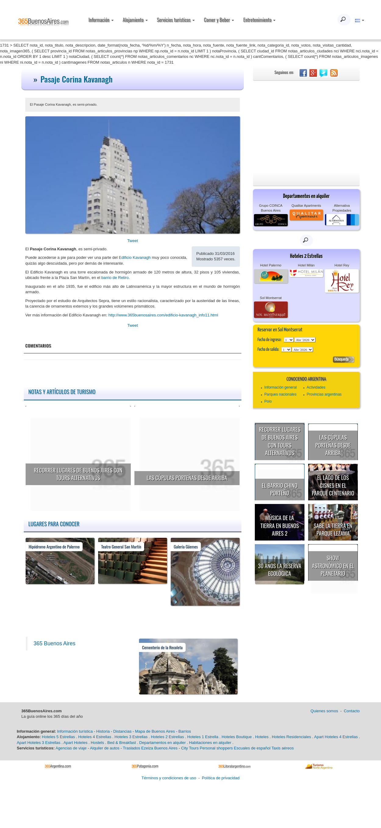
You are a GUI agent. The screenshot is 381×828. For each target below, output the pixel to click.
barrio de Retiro (115, 277)
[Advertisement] (306, 126)
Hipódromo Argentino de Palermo (54, 546)
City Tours (190, 748)
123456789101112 (304, 339)
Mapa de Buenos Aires (155, 731)
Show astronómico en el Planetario (333, 565)
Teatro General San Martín (121, 546)
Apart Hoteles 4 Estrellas (336, 737)
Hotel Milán (306, 265)
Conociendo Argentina (306, 379)
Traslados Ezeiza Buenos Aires (150, 748)
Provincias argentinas (324, 394)
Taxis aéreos (283, 748)
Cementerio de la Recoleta (162, 647)
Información (100, 19)
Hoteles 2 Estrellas (167, 737)
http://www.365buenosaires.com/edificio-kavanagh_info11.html (163, 315)
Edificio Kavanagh (135, 257)
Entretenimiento (259, 19)
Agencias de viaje (71, 748)
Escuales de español (252, 748)
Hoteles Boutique (237, 737)
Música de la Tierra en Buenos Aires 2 (279, 525)
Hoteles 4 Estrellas (94, 737)
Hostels (97, 742)
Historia (103, 731)
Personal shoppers (216, 748)
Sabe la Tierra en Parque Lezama (333, 529)
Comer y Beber (219, 19)
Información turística (75, 731)
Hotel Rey (341, 265)
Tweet (132, 240)
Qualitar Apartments (306, 205)
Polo (268, 401)
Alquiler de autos (104, 748)
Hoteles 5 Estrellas (58, 737)
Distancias (122, 731)
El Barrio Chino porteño (279, 489)
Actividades (316, 387)
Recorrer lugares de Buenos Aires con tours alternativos (78, 474)
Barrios (184, 731)
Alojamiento (135, 19)
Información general (280, 387)
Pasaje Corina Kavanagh (77, 79)
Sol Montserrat (271, 298)
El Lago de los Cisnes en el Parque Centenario (333, 485)
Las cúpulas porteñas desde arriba (187, 478)
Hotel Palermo (270, 265)
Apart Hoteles (75, 742)
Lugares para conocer (54, 524)
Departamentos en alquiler (162, 742)
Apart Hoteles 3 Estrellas (38, 742)
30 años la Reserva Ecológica (279, 570)
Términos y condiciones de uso (168, 778)
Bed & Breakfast (121, 742)
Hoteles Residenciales (291, 737)
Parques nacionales (280, 394)
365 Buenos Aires (54, 643)
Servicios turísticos (176, 19)
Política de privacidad (221, 778)
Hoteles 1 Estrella (202, 737)
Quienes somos (324, 711)
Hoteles (262, 737)
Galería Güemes (186, 546)
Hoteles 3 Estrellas (131, 737)
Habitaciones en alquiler (210, 742)
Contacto (352, 711)
